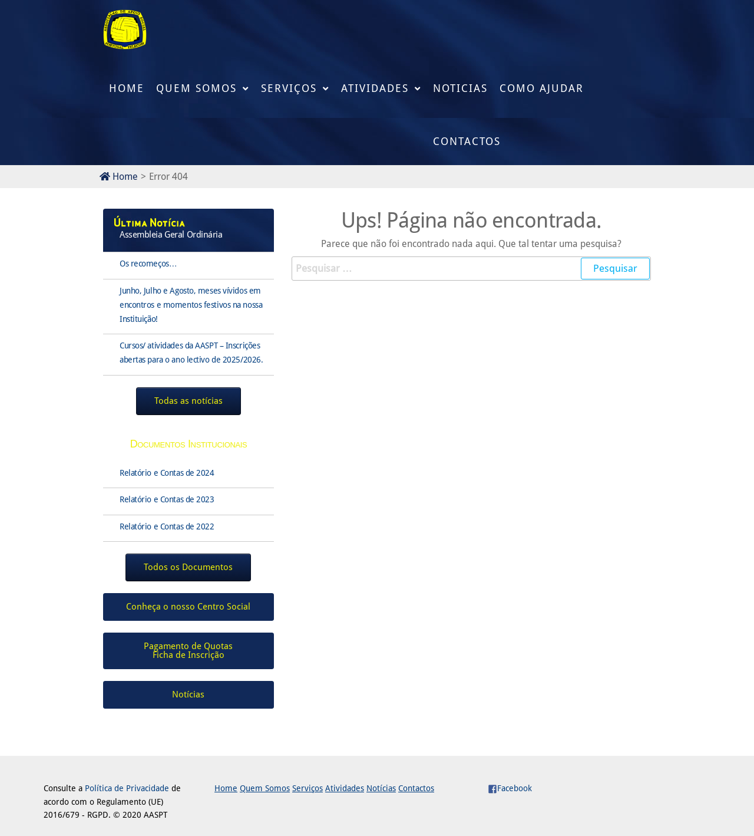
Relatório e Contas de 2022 (167, 526)
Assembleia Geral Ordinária (171, 234)
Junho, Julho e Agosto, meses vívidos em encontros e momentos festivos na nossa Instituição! (191, 305)
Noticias (460, 88)
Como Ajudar (542, 88)
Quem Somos (196, 88)
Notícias (381, 788)
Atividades (375, 88)
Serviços (289, 88)
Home (126, 88)
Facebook (510, 788)
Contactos (467, 141)
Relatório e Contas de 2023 (167, 499)
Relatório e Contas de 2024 (167, 473)
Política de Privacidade (127, 788)
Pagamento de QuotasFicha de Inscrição (188, 650)
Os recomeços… (148, 263)
